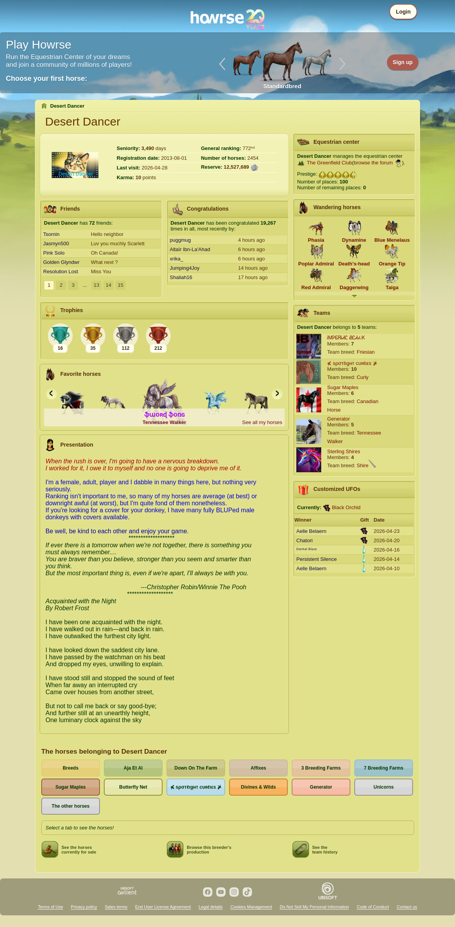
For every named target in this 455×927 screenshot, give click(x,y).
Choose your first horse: (46, 78)
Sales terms (116, 906)
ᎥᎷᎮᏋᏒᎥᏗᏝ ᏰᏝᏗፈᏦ (346, 337)
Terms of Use (50, 906)
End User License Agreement (163, 906)
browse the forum (373, 163)
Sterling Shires (343, 451)
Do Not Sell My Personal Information (314, 906)
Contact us (407, 906)
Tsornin (51, 234)
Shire (362, 465)
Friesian (365, 352)
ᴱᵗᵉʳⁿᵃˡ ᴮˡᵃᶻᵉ (306, 550)
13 (96, 285)
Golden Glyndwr (61, 262)
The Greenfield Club (329, 163)
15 (120, 285)
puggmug (180, 240)
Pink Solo (54, 253)
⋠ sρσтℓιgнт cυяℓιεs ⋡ (352, 363)
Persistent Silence (316, 559)
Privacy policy (84, 906)
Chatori (304, 540)
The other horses (70, 806)
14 (108, 285)
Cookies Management (251, 906)
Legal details (211, 906)
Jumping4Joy (185, 268)
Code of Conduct (373, 906)
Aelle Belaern (311, 531)
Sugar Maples (342, 387)
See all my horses (262, 422)
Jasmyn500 (56, 243)
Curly (362, 377)
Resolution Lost (60, 271)
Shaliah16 (181, 277)
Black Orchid (346, 507)
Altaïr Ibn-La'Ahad (190, 249)
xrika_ (177, 259)
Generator (338, 419)
